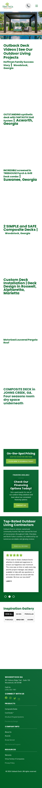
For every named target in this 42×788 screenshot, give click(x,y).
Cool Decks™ (9, 715)
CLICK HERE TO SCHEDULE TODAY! (21, 461)
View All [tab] (9, 614)
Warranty (8, 756)
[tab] (5, 596)
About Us (8, 733)
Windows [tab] (20, 620)
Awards (7, 738)
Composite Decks (11, 710)
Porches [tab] (9, 620)
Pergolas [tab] (29, 614)
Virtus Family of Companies (14, 761)
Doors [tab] (30, 620)
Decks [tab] (18, 614)
